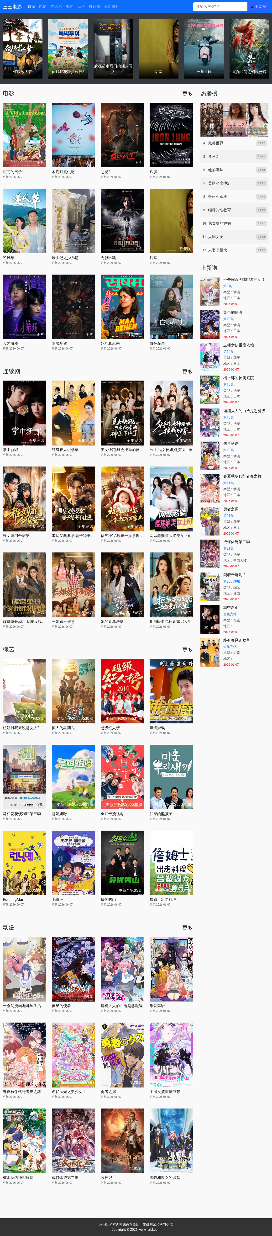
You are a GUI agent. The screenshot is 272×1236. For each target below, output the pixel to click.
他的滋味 (215, 170)
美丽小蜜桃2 (218, 183)
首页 (31, 6)
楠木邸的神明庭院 (18, 1177)
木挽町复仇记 (63, 172)
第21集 (228, 516)
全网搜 (260, 6)
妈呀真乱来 (110, 343)
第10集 (228, 319)
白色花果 (157, 343)
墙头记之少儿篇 (65, 257)
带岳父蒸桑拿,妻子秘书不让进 (73, 535)
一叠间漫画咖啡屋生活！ (24, 1005)
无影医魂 (108, 257)
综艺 (69, 6)
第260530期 (232, 581)
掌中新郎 (10, 449)
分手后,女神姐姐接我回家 (171, 449)
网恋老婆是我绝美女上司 (171, 535)
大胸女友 (215, 236)
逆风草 (8, 257)
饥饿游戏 (157, 728)
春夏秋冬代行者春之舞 (22, 1091)
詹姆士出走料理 (163, 899)
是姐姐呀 (59, 814)
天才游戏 (10, 343)
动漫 (81, 6)
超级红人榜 (110, 728)
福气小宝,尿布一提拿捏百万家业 (122, 535)
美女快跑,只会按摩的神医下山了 (122, 449)
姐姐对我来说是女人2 (21, 728)
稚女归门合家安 (16, 535)
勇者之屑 (108, 1091)
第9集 (227, 286)
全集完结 (230, 614)
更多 (187, 93)
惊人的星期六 (63, 728)
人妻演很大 (217, 250)
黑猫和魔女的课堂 (165, 1177)
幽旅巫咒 (59, 343)
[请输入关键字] (220, 6)
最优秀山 (108, 899)
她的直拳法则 (112, 621)
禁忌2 (213, 156)
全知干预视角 (112, 814)
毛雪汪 (57, 899)
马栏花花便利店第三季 (22, 814)
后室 (153, 257)
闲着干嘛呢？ (234, 575)
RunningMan (13, 899)
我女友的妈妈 (219, 223)
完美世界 (215, 143)
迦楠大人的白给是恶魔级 (122, 1005)
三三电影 (12, 7)
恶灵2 (105, 172)
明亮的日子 (12, 172)
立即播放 (261, 143)
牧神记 (106, 1177)
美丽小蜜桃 (217, 196)
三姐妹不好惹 (63, 621)
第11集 (228, 483)
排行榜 (94, 6)
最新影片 (111, 6)
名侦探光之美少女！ (69, 1091)
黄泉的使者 (61, 1005)
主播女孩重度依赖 (165, 1091)
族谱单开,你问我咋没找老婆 (24, 621)
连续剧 (56, 6)
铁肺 (153, 172)
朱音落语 (157, 1005)
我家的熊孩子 (161, 814)
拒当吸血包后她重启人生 (171, 621)
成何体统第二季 (65, 1177)
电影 (43, 6)
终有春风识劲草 (65, 449)
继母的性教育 (219, 210)
